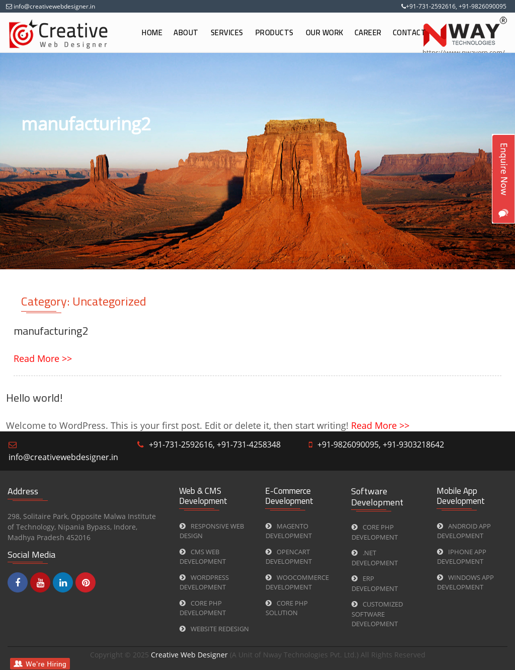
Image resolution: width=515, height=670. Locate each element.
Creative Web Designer (190, 654)
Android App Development (464, 531)
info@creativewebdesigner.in (53, 6)
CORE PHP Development (203, 608)
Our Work (325, 32)
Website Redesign (214, 628)
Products (274, 32)
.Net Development (375, 557)
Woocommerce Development (297, 582)
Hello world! (34, 397)
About (186, 32)
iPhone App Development (461, 556)
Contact (409, 32)
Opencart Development (289, 556)
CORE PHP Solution (287, 608)
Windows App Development (465, 582)
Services (227, 32)
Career (368, 32)
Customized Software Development (377, 614)
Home (152, 32)
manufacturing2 (51, 330)
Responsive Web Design (212, 531)
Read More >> (43, 358)
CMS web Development (203, 556)
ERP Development (375, 583)
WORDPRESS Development (204, 582)
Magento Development (289, 531)
